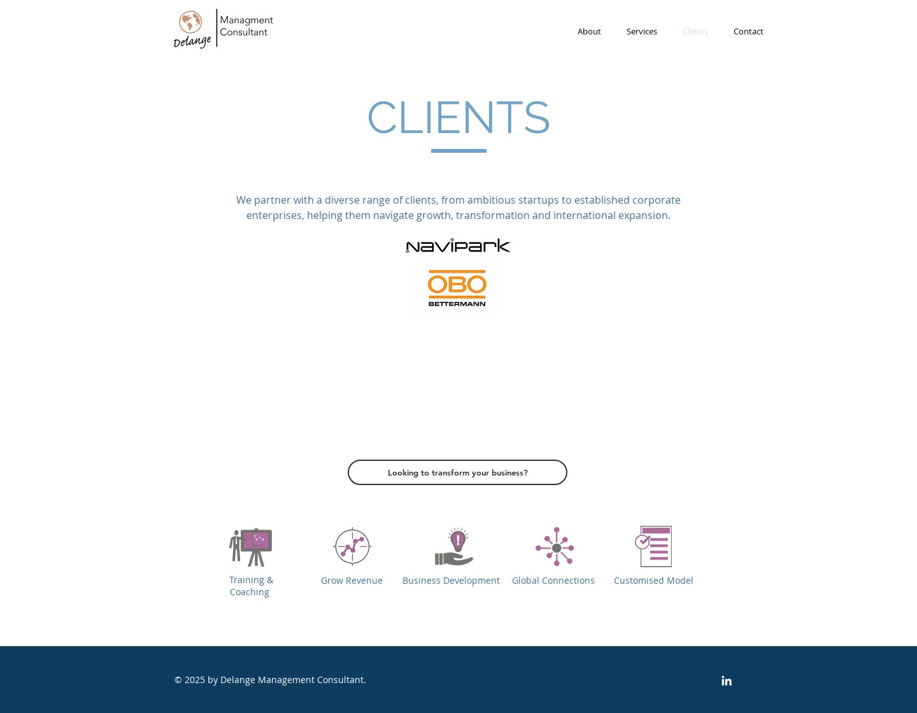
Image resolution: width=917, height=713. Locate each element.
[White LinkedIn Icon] (727, 681)
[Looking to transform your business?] (457, 472)
